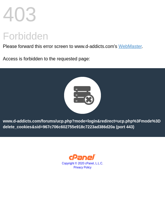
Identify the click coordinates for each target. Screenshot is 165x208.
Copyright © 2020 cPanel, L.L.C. (82, 163)
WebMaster (130, 46)
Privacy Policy (82, 167)
